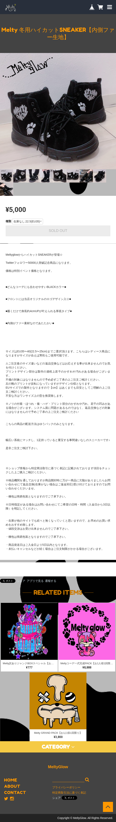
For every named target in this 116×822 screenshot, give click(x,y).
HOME (10, 780)
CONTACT (15, 792)
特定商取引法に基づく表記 (69, 792)
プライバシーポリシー (66, 787)
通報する (50, 580)
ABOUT (12, 786)
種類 (8, 221)
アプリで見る (35, 580)
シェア (21, 580)
